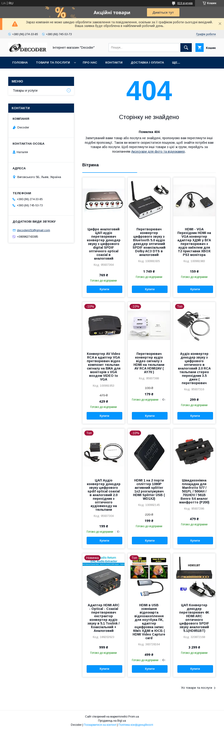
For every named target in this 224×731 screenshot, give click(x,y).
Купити (104, 289)
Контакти (114, 62)
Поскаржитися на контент (100, 724)
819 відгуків (185, 3)
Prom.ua (133, 716)
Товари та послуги (53, 62)
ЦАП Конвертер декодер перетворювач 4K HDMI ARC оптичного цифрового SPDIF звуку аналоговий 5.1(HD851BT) (194, 618)
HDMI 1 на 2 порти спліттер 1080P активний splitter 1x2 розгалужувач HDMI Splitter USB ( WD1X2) (149, 489)
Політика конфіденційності (135, 724)
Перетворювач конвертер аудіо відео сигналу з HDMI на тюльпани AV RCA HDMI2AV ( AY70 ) (148, 363)
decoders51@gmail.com (33, 230)
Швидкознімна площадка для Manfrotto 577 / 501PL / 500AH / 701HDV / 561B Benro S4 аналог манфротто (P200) (194, 491)
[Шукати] (186, 47)
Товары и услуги (25, 90)
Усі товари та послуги (196, 687)
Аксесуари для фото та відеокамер (158, 151)
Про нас (90, 62)
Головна (20, 62)
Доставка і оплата (147, 62)
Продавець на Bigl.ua (112, 720)
